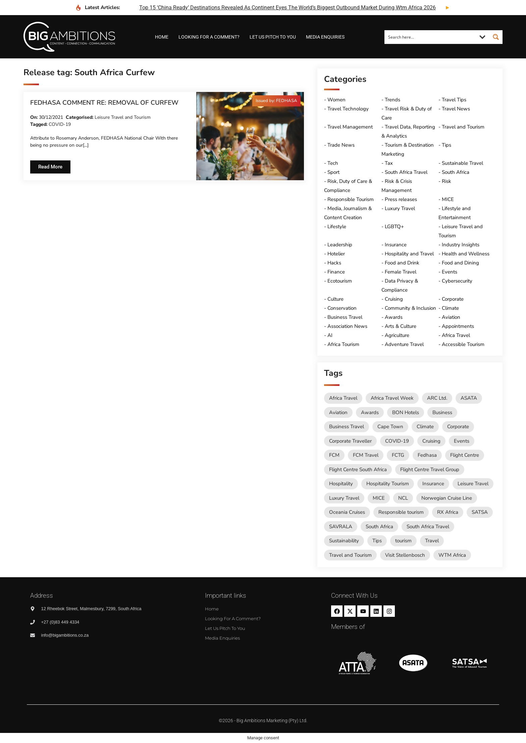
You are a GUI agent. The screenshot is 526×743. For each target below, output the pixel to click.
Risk (446, 181)
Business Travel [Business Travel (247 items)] (346, 426)
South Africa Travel (406, 172)
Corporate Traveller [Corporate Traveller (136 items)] (350, 441)
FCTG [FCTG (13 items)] (398, 455)
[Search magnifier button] (496, 37)
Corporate (453, 299)
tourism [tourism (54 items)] (403, 540)
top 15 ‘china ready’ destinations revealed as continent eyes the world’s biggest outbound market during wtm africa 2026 (287, 7)
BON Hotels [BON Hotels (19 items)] (405, 412)
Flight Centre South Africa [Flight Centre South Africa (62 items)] (358, 469)
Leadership (339, 244)
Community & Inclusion (410, 308)
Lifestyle (336, 226)
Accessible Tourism (463, 344)
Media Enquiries (325, 37)
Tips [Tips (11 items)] (377, 540)
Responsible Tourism (350, 199)
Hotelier (336, 253)
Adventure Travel (404, 344)
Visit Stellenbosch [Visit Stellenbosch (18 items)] (405, 555)
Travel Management (350, 126)
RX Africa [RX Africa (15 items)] (447, 512)
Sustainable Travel (462, 163)
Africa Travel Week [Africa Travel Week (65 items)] (392, 398)
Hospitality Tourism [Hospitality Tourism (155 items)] (387, 483)
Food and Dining (460, 262)
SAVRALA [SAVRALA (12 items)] (340, 526)
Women (336, 99)
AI (329, 335)
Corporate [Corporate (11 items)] (458, 426)
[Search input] (430, 37)
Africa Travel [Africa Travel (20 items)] (343, 398)
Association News (347, 326)
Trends (392, 99)
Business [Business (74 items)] (442, 412)
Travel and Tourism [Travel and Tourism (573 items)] (350, 555)
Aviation (451, 317)
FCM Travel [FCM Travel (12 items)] (365, 455)
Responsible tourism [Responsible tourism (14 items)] (401, 512)
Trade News (341, 145)
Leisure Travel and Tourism (123, 117)
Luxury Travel (400, 208)
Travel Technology (348, 108)
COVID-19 (60, 124)
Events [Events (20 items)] (461, 441)
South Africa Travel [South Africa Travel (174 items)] (428, 526)
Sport (333, 172)
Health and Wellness (465, 253)
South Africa (455, 172)
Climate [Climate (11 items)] (425, 426)
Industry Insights (460, 244)
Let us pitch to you (273, 37)
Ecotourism (339, 281)
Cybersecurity (457, 281)
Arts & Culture (400, 326)
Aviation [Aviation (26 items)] (338, 412)
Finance (336, 271)
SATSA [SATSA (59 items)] (480, 512)
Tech (332, 163)
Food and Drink (402, 262)
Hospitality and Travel (409, 253)
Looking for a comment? (209, 37)
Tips (446, 145)
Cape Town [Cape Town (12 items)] (390, 426)
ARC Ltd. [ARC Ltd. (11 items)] (437, 398)
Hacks (334, 262)
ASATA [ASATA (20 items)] (469, 398)
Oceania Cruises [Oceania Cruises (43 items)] (347, 512)
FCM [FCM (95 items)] (334, 455)
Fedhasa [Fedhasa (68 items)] (427, 455)
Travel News (456, 108)
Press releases (401, 199)
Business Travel (344, 317)
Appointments (458, 326)
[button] (276, 100)
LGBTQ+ (394, 226)
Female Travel (400, 271)
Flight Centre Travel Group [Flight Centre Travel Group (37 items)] (429, 469)
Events (449, 271)
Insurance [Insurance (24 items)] (433, 483)
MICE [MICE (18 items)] (379, 498)
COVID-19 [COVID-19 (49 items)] (397, 441)
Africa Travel (456, 335)
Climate (450, 308)
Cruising (394, 299)
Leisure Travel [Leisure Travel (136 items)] (473, 483)
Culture (335, 299)
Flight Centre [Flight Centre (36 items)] (464, 455)
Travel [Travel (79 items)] (432, 540)
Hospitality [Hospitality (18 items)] (341, 483)
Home (161, 37)
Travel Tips (454, 99)
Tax (389, 163)
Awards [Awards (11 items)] (370, 412)
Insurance (396, 244)
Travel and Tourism (463, 126)
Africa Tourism (343, 344)
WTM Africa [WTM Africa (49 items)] (452, 555)
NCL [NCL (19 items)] (403, 498)
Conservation (342, 308)
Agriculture (397, 335)
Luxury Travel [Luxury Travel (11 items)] (344, 498)
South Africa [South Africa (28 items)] (379, 526)
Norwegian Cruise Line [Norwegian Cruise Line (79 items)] (446, 498)
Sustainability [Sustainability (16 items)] (344, 540)
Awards (394, 317)
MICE (448, 199)
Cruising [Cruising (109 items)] (431, 441)
